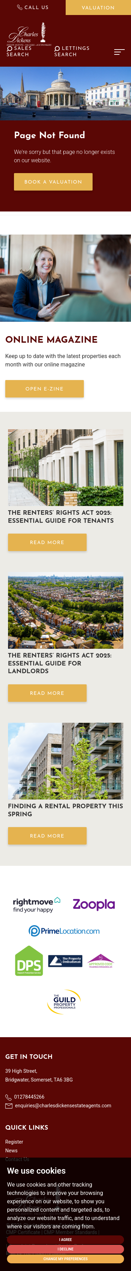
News (11, 1150)
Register (14, 1142)
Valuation (98, 8)
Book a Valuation (53, 182)
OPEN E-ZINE (45, 389)
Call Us (33, 7)
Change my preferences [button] (65, 1259)
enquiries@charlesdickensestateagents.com (58, 1105)
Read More (47, 542)
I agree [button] (65, 1240)
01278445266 (24, 1097)
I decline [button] (65, 1249)
